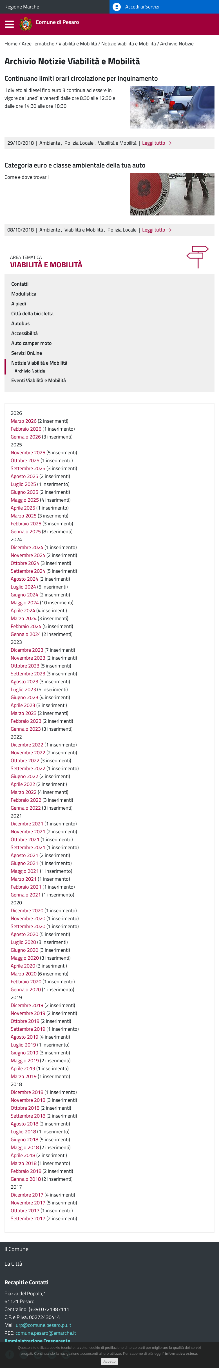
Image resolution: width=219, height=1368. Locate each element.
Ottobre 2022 (25, 760)
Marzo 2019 (24, 1076)
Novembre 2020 (28, 918)
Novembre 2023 (28, 658)
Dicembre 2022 (27, 744)
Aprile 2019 (23, 1068)
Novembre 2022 (28, 752)
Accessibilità (24, 333)
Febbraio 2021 (26, 887)
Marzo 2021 (24, 879)
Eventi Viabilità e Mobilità (38, 380)
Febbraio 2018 (26, 1171)
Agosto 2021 (24, 855)
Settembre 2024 (28, 571)
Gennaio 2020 (26, 989)
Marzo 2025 (24, 515)
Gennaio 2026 (26, 436)
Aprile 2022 (23, 784)
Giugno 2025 (24, 492)
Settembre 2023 (28, 673)
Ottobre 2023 (25, 665)
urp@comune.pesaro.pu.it (43, 1325)
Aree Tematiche (38, 43)
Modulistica (23, 294)
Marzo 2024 (24, 618)
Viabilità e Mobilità (78, 43)
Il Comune (16, 1248)
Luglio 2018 (23, 1131)
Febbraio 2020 (26, 981)
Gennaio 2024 (26, 634)
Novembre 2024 (28, 555)
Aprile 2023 (23, 705)
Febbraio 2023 (26, 721)
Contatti (19, 284)
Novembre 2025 (28, 452)
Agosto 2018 (24, 1123)
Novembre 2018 (28, 1100)
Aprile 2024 (23, 610)
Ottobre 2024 (25, 563)
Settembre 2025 (28, 468)
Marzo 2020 (24, 973)
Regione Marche (22, 6)
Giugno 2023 (24, 697)
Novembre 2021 (28, 831)
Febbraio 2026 (26, 429)
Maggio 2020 (25, 958)
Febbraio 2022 (26, 800)
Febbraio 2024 (26, 626)
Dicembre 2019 (27, 1005)
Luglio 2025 (23, 484)
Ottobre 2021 (25, 839)
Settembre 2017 (28, 1218)
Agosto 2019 (24, 1037)
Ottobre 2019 (25, 1021)
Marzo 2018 (24, 1163)
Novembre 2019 (28, 1013)
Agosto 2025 (24, 476)
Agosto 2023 (24, 681)
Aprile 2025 (23, 508)
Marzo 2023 (24, 713)
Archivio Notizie (177, 43)
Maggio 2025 (25, 500)
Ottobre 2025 (25, 460)
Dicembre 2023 (27, 650)
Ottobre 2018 (25, 1108)
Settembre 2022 (28, 768)
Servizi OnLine (26, 353)
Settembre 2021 (28, 847)
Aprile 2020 (23, 966)
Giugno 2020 (24, 950)
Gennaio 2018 (26, 1179)
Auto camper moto (31, 343)
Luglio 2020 (23, 942)
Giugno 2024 (24, 594)
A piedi (18, 303)
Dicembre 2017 (27, 1195)
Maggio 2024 (25, 602)
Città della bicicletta (32, 313)
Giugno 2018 (24, 1139)
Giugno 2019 (24, 1052)
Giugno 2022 (24, 776)
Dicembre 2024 (27, 547)
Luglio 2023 (23, 689)
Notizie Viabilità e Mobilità (128, 43)
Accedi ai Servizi (136, 7)
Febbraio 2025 (26, 523)
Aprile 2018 (23, 1155)
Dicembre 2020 (27, 910)
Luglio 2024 (23, 587)
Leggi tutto (156, 143)
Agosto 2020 (24, 934)
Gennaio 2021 (26, 894)
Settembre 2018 (28, 1116)
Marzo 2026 (24, 421)
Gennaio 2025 (26, 531)
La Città (13, 1263)
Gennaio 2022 (26, 808)
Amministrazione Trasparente (37, 1341)
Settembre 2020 (28, 926)
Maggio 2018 (25, 1147)
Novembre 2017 (28, 1202)
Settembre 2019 (28, 1029)
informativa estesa (181, 1357)
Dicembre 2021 (27, 823)
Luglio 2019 (23, 1044)
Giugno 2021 (24, 863)
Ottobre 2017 (25, 1210)
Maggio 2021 (25, 871)
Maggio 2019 (25, 1060)
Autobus (20, 323)
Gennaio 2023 (26, 729)
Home (11, 43)
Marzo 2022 (24, 792)
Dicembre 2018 (27, 1092)
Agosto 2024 (24, 579)
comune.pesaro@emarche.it (45, 1333)
